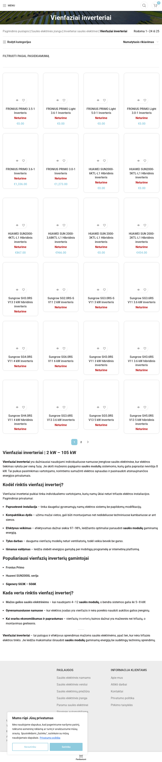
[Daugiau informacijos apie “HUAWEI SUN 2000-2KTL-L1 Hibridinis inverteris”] (138, 225)
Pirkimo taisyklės (122, 705)
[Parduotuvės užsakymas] (141, 42)
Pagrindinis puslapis (16, 31)
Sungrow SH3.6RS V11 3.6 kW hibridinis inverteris (141, 361)
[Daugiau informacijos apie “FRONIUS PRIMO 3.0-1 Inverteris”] (57, 160)
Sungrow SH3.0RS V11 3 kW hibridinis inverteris (101, 361)
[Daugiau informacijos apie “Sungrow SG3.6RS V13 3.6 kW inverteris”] (57, 407)
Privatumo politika (50, 737)
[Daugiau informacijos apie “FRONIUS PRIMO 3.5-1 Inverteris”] (17, 100)
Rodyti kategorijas (19, 42)
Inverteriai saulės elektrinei (81, 31)
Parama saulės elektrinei (72, 705)
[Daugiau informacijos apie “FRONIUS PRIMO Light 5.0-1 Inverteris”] (98, 100)
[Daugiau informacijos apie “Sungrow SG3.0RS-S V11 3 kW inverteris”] (98, 289)
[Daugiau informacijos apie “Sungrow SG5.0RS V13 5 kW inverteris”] (98, 407)
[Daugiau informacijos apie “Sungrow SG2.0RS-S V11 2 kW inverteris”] (57, 289)
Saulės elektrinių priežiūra (73, 691)
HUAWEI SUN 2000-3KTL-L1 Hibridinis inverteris (101, 238)
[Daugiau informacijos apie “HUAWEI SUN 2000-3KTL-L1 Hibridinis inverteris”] (98, 225)
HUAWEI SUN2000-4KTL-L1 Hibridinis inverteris (20, 238)
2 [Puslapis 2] (81, 442)
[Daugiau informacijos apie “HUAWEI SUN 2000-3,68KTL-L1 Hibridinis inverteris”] (57, 225)
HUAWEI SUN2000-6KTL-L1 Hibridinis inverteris (101, 173)
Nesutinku (30, 746)
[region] (47, 733)
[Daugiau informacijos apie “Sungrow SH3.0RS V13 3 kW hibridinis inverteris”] (17, 289)
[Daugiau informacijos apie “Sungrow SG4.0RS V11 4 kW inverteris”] (17, 348)
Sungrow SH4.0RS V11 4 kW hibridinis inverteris (20, 420)
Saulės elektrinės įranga (46, 31)
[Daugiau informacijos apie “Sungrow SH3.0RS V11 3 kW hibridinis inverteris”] (98, 348)
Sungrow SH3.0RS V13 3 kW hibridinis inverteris (20, 302)
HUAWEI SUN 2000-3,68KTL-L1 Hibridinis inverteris (61, 238)
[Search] (144, 5)
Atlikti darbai (119, 684)
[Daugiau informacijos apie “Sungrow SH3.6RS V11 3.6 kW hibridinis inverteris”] (138, 348)
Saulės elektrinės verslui (72, 684)
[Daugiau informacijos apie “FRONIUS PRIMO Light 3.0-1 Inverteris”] (138, 100)
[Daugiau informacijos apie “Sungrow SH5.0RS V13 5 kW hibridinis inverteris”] (138, 407)
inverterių (85, 619)
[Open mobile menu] (9, 5)
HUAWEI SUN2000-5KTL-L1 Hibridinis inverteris (141, 173)
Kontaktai (117, 691)
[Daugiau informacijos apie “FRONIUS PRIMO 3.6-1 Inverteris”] (17, 160)
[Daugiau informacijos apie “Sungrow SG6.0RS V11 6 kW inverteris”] (57, 348)
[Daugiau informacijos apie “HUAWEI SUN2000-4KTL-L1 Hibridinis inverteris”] (17, 225)
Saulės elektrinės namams (74, 678)
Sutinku (66, 746)
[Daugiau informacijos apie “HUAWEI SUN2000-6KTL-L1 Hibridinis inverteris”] (98, 160)
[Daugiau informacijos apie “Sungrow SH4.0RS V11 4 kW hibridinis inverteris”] (17, 407)
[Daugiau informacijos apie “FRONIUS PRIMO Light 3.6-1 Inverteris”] (57, 100)
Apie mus (117, 678)
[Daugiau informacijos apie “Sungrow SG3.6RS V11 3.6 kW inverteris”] (138, 289)
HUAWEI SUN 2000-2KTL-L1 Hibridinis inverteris (142, 238)
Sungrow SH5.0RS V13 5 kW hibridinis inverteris (141, 420)
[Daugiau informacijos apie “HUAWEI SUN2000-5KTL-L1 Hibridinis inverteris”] (138, 160)
